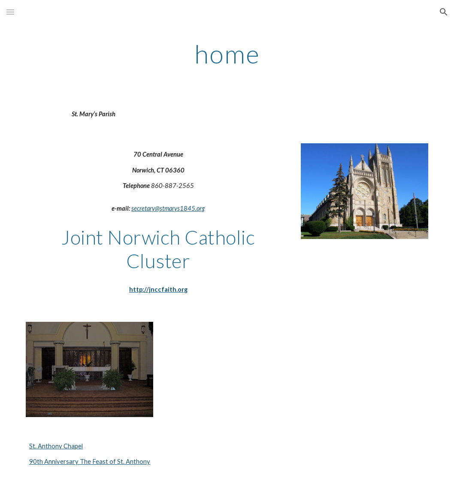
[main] (227, 53)
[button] (10, 12)
